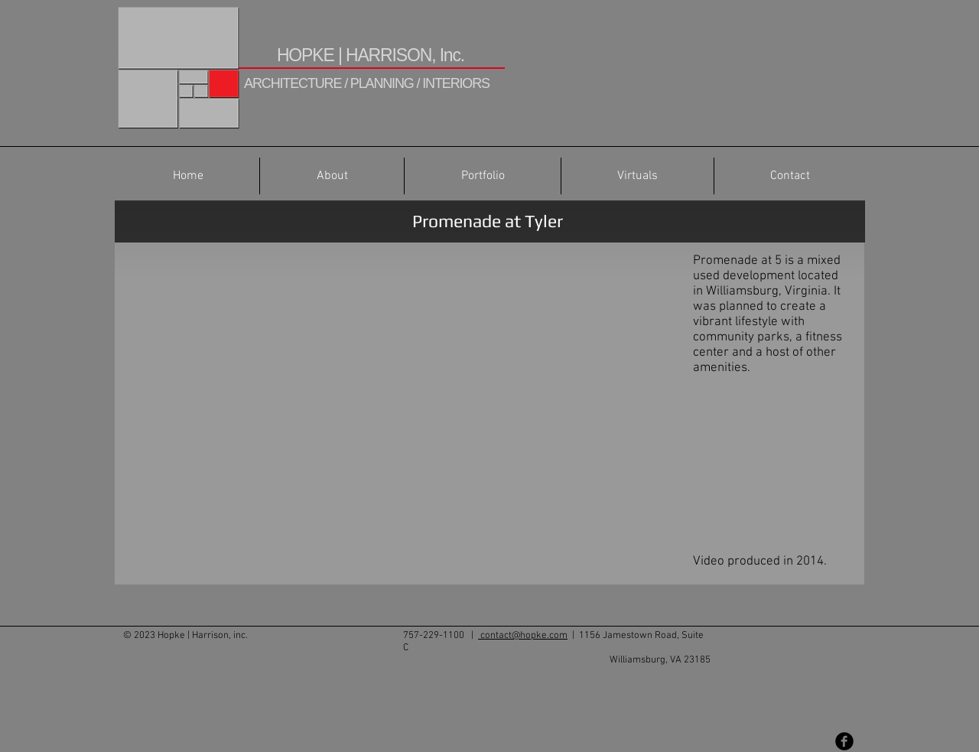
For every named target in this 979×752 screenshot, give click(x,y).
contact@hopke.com (523, 636)
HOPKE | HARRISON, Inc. (370, 55)
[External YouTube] (398, 406)
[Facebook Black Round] (844, 741)
